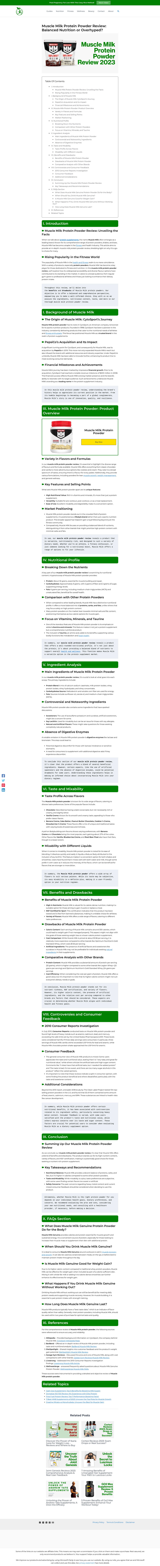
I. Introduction (57, 87)
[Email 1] (53, 1522)
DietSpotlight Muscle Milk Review (73, 1352)
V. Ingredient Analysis (60, 133)
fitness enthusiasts (54, 333)
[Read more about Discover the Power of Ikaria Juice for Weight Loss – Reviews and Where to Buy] (62, 1429)
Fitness (70, 11)
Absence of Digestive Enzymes (68, 143)
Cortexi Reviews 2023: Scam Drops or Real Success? (96, 1442)
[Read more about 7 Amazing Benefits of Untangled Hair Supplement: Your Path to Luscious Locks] (97, 1459)
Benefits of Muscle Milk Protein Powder (72, 158)
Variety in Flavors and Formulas (68, 111)
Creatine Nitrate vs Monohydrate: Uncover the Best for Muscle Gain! (75, 1402)
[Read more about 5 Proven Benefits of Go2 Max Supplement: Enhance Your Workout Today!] (97, 1489)
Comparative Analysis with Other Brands (72, 164)
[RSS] (46, 1522)
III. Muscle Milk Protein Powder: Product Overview (72, 108)
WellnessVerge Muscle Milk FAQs (74, 1369)
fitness (79, 245)
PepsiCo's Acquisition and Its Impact (70, 102)
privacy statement (87, 1562)
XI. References (57, 210)
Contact (101, 11)
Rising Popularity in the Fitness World (71, 93)
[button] (103, 3)
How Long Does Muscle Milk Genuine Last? (73, 207)
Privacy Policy (99, 1522)
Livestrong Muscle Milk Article (67, 1363)
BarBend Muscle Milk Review (84, 1346)
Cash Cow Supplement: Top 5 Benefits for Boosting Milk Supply (73, 1391)
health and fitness (80, 262)
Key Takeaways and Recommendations (72, 186)
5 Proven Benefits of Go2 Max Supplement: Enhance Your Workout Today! (97, 1502)
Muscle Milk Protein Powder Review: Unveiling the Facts (79, 90)
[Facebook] (3, 776)
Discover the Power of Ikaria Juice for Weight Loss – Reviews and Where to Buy (61, 1443)
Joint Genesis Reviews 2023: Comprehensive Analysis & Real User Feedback (61, 1472)
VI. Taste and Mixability (61, 146)
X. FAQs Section (58, 189)
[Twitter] (3, 781)
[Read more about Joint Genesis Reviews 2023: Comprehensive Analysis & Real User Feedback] (62, 1459)
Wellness (81, 11)
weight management (106, 475)
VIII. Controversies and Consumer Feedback (70, 168)
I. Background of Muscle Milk (63, 96)
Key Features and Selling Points (68, 115)
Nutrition (60, 11)
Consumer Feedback (64, 174)
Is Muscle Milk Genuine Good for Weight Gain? (75, 199)
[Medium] (43, 1522)
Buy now (99, 442)
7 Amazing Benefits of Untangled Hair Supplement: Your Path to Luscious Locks (97, 1472)
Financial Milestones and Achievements (72, 105)
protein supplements (69, 240)
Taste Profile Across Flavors (66, 149)
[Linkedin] (3, 790)
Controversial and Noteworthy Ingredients (73, 140)
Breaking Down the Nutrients (68, 124)
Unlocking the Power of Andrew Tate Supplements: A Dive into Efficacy (61, 1502)
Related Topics (57, 213)
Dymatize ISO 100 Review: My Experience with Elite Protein (71, 1394)
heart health (83, 636)
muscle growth (90, 475)
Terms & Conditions (115, 1522)
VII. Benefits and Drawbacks (63, 155)
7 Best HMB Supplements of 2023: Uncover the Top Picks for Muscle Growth (78, 1399)
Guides (50, 11)
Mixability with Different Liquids (68, 152)
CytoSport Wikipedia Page (68, 1341)
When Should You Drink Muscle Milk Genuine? (75, 196)
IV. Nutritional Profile (60, 121)
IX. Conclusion (57, 180)
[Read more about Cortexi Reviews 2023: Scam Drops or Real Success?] (97, 1429)
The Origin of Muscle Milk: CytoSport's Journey (75, 99)
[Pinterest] (3, 785)
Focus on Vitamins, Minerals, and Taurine (72, 130)
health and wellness (71, 651)
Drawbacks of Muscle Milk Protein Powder (73, 161)
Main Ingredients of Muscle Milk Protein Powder (75, 136)
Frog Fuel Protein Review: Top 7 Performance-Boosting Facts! (72, 1396)
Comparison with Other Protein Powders (72, 127)
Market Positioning (63, 118)
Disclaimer (129, 1522)
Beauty (91, 11)
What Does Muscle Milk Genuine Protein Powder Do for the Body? (83, 192)
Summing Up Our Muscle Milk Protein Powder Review (78, 183)
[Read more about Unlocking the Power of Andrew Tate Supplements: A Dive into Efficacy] (62, 1489)
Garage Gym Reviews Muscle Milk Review (91, 1358)
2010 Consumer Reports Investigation (71, 171)
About (110, 11)
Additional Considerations (66, 177)
